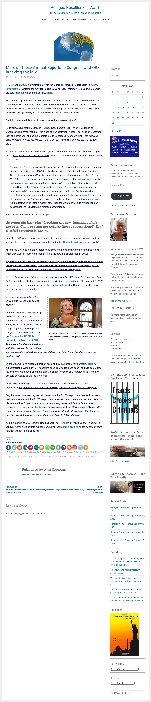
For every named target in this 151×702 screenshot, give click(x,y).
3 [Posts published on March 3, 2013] (112, 102)
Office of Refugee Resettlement (37, 456)
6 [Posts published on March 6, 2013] (127, 102)
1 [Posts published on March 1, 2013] (137, 97)
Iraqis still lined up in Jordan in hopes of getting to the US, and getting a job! (79, 489)
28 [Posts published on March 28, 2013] (133, 117)
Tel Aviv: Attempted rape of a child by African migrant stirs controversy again (30, 489)
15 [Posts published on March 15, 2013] (138, 107)
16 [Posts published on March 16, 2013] (143, 107)
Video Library (101, 19)
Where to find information (88, 452)
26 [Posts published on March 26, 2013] (123, 117)
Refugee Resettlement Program (54, 452)
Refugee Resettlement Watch (75, 8)
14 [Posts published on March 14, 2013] (133, 107)
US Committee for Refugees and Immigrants (76, 456)
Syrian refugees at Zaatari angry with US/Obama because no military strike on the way (127, 561)
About (45, 19)
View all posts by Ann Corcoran (36, 474)
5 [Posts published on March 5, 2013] (122, 102)
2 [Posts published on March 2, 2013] (142, 97)
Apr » (120, 131)
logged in (22, 513)
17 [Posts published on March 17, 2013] (113, 112)
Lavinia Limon (13, 456)
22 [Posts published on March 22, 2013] (138, 112)
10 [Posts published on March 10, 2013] (113, 107)
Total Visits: (116, 693)
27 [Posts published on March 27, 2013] (128, 117)
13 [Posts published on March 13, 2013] (128, 107)
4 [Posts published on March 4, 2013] (117, 102)
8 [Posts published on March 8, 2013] (137, 102)
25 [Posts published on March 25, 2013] (118, 117)
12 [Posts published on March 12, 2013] (123, 107)
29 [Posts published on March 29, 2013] (138, 117)
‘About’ (122, 301)
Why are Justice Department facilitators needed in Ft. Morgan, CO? (125, 581)
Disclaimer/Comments (79, 19)
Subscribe (121, 196)
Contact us (58, 19)
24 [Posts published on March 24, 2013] (113, 117)
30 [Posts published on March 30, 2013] (143, 117)
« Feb (113, 131)
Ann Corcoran (27, 77)
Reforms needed (26, 452)
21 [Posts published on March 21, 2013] (133, 112)
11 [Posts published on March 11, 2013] (118, 107)
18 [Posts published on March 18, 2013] (118, 112)
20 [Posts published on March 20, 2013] (128, 112)
